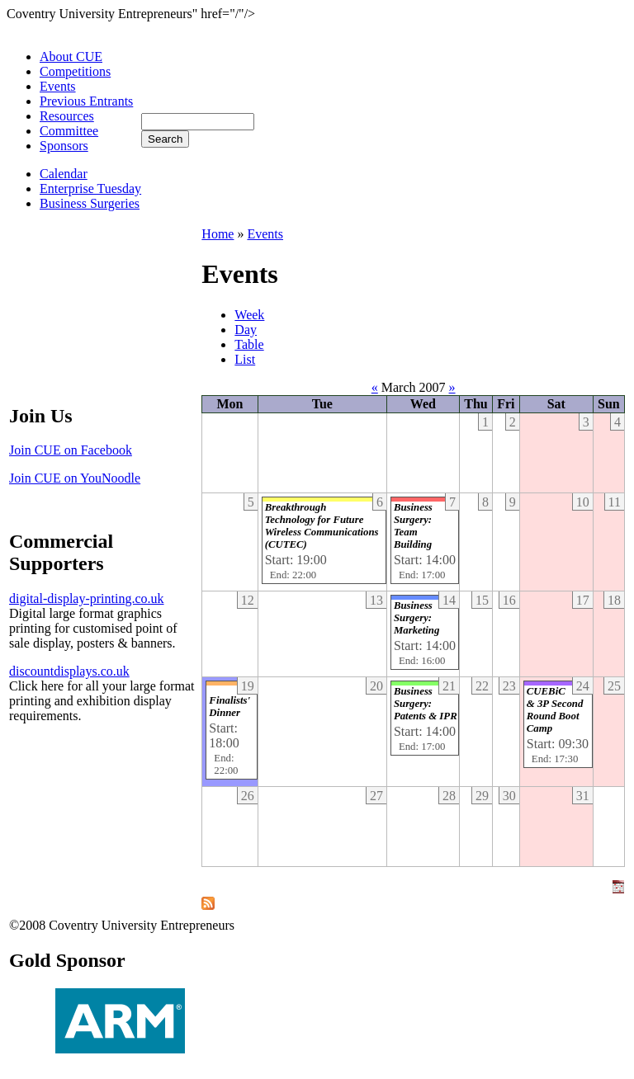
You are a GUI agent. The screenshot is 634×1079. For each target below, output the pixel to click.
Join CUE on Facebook (70, 450)
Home (217, 234)
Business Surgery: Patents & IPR (425, 704)
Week (249, 315)
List (244, 359)
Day (245, 330)
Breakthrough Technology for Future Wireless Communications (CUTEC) (322, 526)
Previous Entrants (86, 101)
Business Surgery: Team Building (413, 526)
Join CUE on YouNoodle (74, 478)
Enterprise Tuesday (90, 188)
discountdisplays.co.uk (69, 671)
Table (248, 344)
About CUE (71, 56)
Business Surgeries (90, 203)
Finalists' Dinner (229, 707)
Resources (67, 116)
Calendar (64, 174)
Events (58, 86)
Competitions (75, 71)
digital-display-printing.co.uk (86, 598)
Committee (69, 131)
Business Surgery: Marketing (416, 618)
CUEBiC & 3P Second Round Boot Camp (555, 710)
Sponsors (64, 146)
